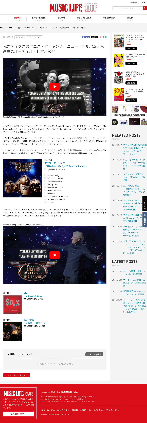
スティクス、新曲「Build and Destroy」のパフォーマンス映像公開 (134, 218)
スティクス (20, 37)
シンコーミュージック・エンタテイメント (64, 392)
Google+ (100, 37)
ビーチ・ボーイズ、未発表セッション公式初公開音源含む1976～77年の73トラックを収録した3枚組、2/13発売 (134, 306)
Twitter (94, 37)
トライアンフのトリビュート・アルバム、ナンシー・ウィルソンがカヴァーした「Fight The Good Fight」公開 (134, 247)
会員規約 (83, 410)
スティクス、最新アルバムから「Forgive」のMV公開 (134, 177)
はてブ (104, 37)
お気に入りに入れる (17, 375)
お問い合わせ (98, 410)
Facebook (144, 219)
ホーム (2, 28)
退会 (90, 410)
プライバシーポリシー (113, 410)
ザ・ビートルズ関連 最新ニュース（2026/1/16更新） (134, 283)
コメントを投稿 (94, 354)
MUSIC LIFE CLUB (73, 8)
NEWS (11, 28)
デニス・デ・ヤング (34, 37)
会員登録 (75, 410)
